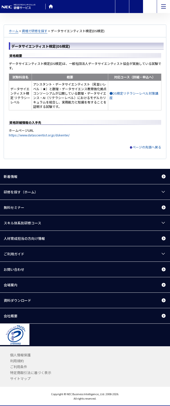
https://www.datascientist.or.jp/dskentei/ (39, 135)
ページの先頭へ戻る (146, 147)
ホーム (13, 31)
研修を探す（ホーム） (21, 191)
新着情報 (10, 176)
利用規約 (17, 360)
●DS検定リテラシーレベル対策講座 (133, 95)
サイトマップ (20, 378)
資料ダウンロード (17, 300)
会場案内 (10, 284)
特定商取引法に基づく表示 (30, 372)
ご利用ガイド (14, 253)
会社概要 (10, 315)
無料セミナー (14, 207)
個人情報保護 (20, 354)
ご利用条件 (18, 366)
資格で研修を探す (34, 31)
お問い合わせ (14, 269)
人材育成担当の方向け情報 (24, 238)
